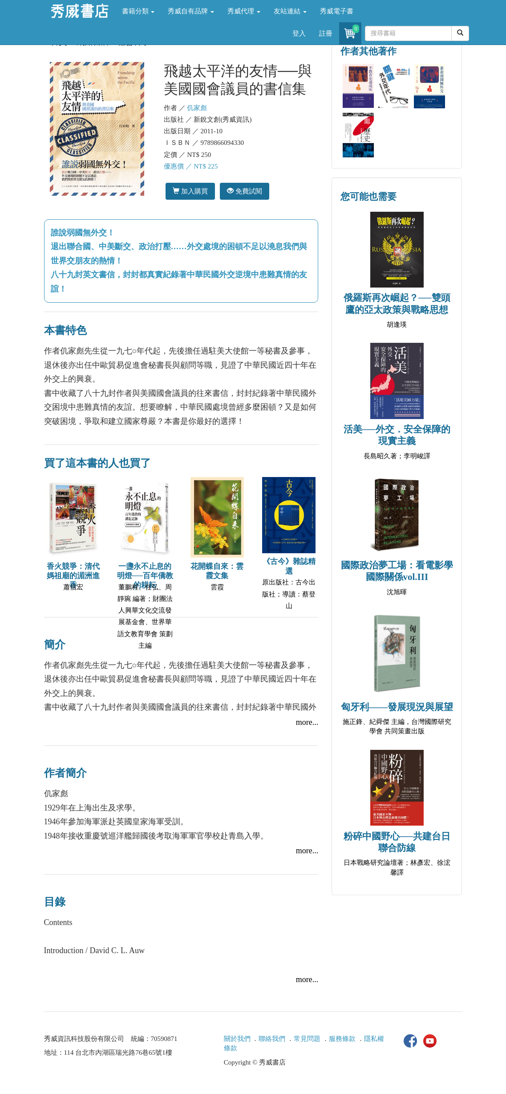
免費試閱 (244, 191)
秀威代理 (243, 11)
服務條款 (342, 1038)
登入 (299, 33)
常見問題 (307, 1038)
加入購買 (190, 191)
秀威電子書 (336, 11)
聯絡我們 (272, 1038)
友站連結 (290, 11)
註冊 (325, 33)
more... (307, 722)
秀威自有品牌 (191, 11)
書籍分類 (138, 11)
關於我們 (237, 1038)
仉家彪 (197, 107)
